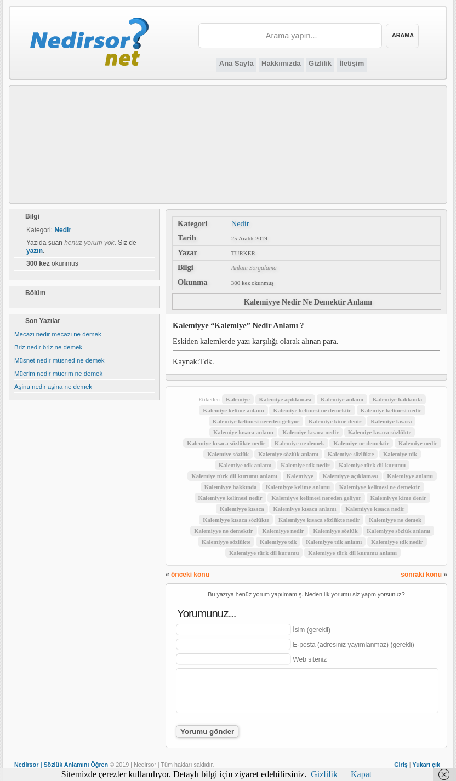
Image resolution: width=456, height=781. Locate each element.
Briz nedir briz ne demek (48, 347)
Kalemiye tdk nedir (305, 465)
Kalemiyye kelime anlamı (298, 487)
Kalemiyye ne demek (395, 519)
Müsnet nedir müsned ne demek (59, 360)
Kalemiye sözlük (228, 454)
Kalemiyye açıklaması (350, 476)
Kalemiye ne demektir (361, 443)
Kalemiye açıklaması (285, 399)
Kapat (361, 774)
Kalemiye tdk (400, 454)
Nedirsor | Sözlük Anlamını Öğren (61, 764)
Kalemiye (238, 399)
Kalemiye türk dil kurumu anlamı (234, 476)
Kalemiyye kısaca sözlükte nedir (319, 519)
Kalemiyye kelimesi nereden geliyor (316, 498)
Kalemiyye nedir (283, 530)
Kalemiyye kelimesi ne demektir (379, 487)
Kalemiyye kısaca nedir (374, 509)
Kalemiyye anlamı (410, 476)
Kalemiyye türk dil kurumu (264, 552)
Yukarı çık (426, 764)
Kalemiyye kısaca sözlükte (236, 519)
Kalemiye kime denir (335, 421)
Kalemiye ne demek (299, 443)
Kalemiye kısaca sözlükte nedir (226, 443)
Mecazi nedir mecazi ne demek (57, 334)
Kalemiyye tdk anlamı (334, 541)
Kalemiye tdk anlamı (245, 465)
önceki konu (190, 574)
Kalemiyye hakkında (230, 487)
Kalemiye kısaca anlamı (243, 432)
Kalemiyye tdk (278, 541)
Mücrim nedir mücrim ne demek (58, 373)
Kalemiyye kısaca (242, 509)
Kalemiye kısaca (391, 421)
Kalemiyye (300, 476)
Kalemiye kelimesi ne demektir (312, 410)
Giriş (401, 764)
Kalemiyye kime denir (398, 498)
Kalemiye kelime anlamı (233, 410)
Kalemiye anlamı (342, 399)
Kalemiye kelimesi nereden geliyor (256, 421)
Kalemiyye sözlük (335, 530)
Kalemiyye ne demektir (223, 530)
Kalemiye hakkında (397, 399)
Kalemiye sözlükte (351, 454)
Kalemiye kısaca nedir (310, 432)
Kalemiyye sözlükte (226, 541)
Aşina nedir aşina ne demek (53, 386)
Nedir (240, 223)
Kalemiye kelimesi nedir (391, 410)
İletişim (351, 63)
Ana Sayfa (236, 63)
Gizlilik (320, 63)
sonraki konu (421, 574)
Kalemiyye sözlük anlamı (398, 530)
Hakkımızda (281, 63)
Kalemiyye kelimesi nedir (230, 498)
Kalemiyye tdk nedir (397, 541)
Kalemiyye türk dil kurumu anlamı (352, 552)
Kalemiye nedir (417, 443)
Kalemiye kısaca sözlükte (380, 432)
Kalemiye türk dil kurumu (372, 465)
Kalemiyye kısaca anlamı (304, 509)
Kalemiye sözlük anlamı (288, 454)
